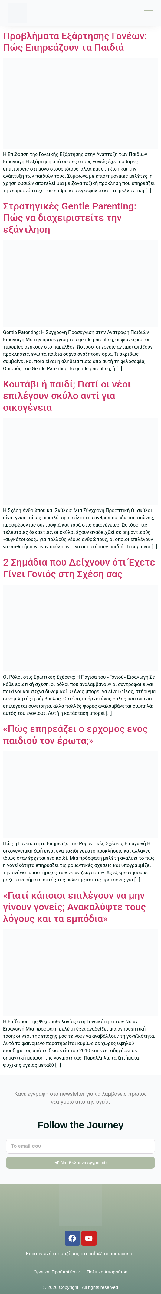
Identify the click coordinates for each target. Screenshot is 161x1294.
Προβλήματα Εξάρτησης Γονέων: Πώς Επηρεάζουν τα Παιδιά (75, 41)
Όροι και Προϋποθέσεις (57, 1271)
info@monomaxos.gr (112, 1254)
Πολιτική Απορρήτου (107, 1271)
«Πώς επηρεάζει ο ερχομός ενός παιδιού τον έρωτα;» (75, 734)
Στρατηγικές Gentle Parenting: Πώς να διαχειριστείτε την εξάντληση (69, 217)
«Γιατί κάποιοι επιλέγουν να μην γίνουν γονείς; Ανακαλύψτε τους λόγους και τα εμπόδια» (74, 907)
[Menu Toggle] (148, 13)
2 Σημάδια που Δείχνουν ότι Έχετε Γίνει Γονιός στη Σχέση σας (79, 567)
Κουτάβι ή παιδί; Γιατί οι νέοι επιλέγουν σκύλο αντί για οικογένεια (67, 395)
